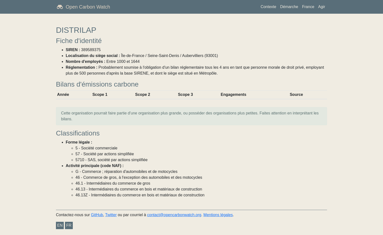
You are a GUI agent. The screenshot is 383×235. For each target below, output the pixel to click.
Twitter (111, 215)
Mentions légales (218, 215)
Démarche (289, 7)
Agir (321, 7)
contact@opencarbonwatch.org (174, 215)
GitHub (97, 215)
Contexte (268, 7)
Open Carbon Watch (88, 7)
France (308, 7)
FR (68, 225)
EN (60, 225)
